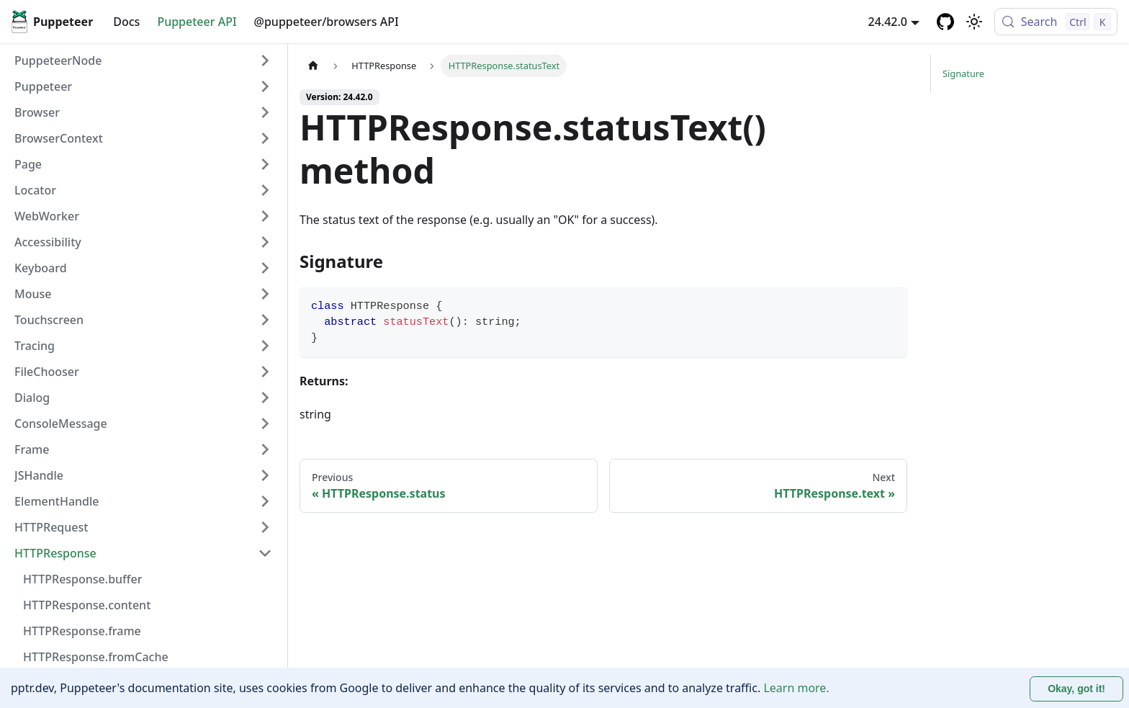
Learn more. (796, 688)
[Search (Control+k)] (1055, 21)
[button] (143, 86)
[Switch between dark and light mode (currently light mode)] (974, 21)
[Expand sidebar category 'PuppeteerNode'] (265, 60)
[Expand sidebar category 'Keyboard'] (265, 267)
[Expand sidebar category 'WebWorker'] (265, 216)
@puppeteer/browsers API (326, 22)
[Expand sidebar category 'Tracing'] (265, 345)
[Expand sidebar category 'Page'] (265, 164)
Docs (126, 22)
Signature (963, 73)
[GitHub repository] (945, 21)
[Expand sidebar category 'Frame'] (265, 449)
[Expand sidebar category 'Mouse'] (265, 293)
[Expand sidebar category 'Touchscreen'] (265, 319)
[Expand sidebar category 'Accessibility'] (265, 242)
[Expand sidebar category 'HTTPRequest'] (265, 527)
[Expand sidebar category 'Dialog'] (265, 397)
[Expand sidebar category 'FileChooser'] (265, 371)
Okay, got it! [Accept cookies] (1076, 688)
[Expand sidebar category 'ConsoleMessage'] (265, 423)
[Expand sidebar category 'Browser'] (265, 112)
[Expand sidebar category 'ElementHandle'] (265, 501)
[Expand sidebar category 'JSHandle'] (265, 475)
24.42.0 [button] (887, 22)
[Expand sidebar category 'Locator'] (265, 190)
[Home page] (313, 66)
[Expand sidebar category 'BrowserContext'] (265, 138)
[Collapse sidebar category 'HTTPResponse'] (265, 553)
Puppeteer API (196, 22)
